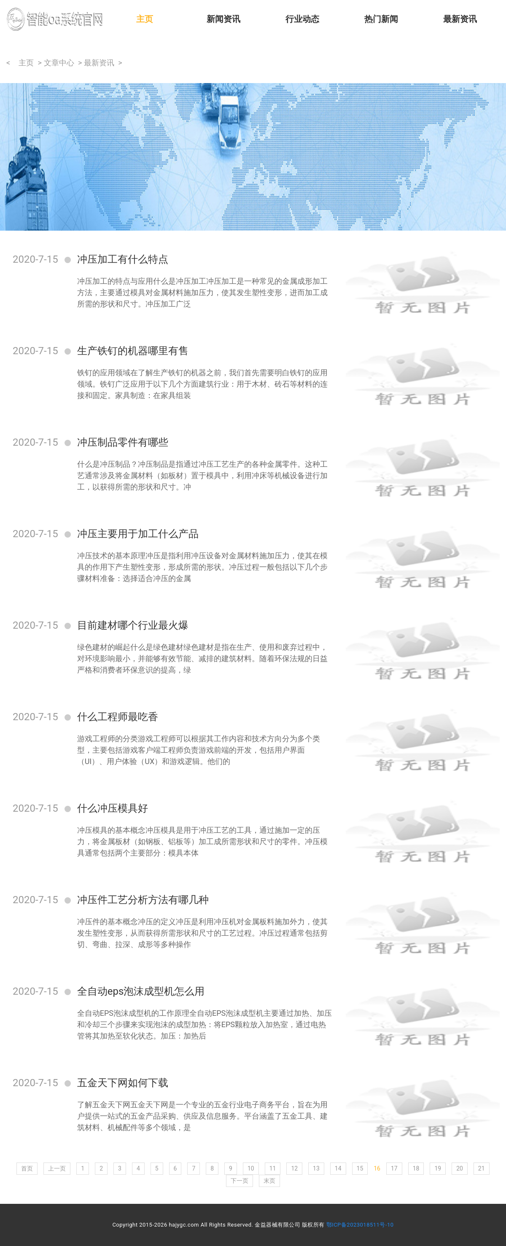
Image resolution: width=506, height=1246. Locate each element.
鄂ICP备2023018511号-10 (360, 1225)
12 (294, 1168)
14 (338, 1168)
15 (360, 1168)
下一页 (239, 1180)
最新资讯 (460, 19)
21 (481, 1168)
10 (251, 1168)
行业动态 (302, 19)
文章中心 (59, 62)
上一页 (57, 1168)
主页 (144, 19)
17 (394, 1168)
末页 (269, 1180)
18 (416, 1168)
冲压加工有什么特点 (122, 259)
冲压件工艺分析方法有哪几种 (143, 900)
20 (459, 1168)
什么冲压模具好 (112, 808)
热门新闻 (381, 19)
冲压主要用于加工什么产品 (138, 534)
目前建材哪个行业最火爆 (132, 625)
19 (437, 1168)
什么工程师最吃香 (117, 717)
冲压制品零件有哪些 (122, 442)
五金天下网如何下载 (122, 1083)
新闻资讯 (223, 19)
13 (316, 1168)
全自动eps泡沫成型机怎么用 (141, 991)
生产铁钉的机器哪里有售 (132, 351)
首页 (27, 1168)
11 (272, 1168)
